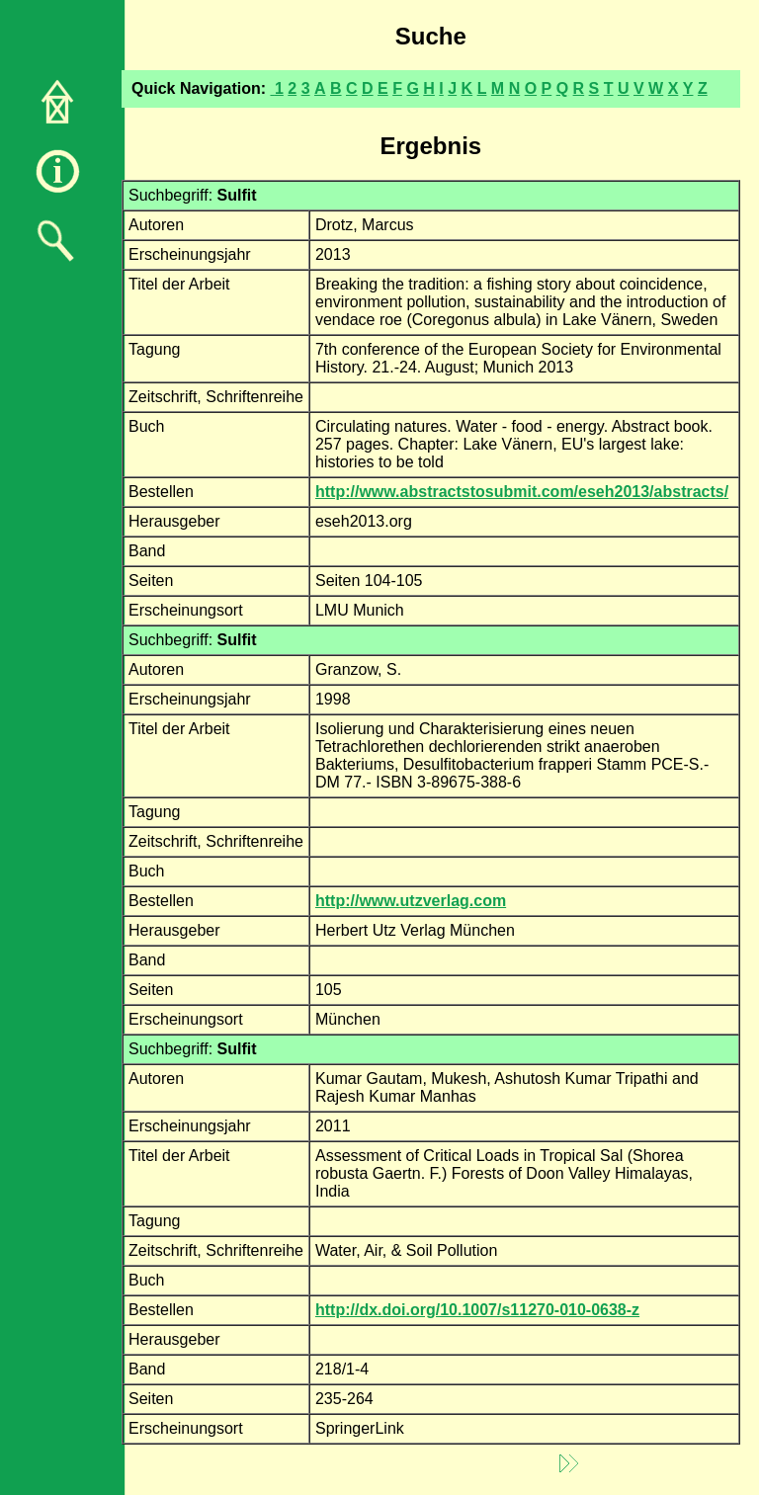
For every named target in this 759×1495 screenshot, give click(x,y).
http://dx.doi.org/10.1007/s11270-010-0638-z (477, 1309)
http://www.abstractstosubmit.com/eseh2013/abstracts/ (521, 491)
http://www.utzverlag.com (410, 900)
